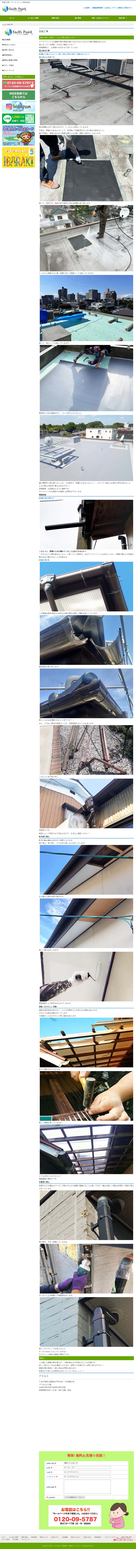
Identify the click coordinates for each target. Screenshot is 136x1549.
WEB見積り (8, 55)
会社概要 (6, 40)
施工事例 (78, 18)
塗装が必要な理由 (10, 60)
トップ (4, 24)
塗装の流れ (55, 18)
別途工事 (122, 18)
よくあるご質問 (33, 18)
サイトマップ (8, 70)
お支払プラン (55, 1537)
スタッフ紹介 (8, 65)
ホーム (12, 18)
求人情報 (15, 1539)
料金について (44, 1537)
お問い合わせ (8, 50)
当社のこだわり (9, 45)
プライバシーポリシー (111, 1537)
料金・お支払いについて (100, 18)
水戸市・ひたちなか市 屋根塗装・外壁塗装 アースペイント (66, 1545)
